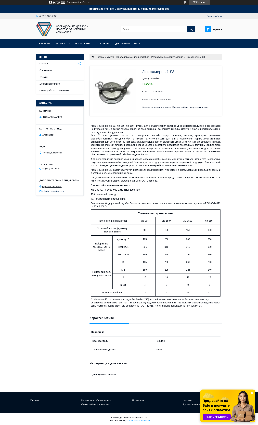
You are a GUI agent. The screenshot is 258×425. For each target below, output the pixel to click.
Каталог (61, 43)
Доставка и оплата (127, 43)
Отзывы (43, 77)
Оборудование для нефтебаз (132, 57)
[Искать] (191, 29)
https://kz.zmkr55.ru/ (52, 186)
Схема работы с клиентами (54, 90)
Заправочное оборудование (96, 400)
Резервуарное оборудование (167, 57)
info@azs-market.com (53, 191)
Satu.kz (143, 417)
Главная (44, 43)
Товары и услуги (105, 57)
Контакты (102, 43)
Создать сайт (73, 2)
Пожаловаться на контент (139, 420)
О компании (82, 43)
